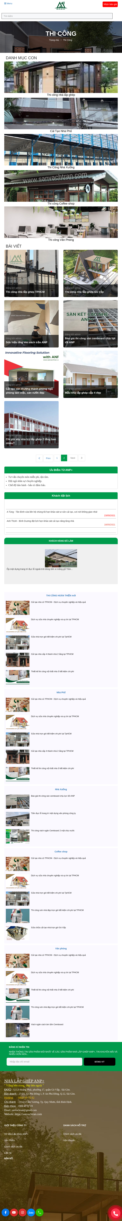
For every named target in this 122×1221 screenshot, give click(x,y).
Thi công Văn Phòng (61, 239)
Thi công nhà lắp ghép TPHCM (25, 291)
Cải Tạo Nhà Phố (61, 131)
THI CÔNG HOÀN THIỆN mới (61, 595)
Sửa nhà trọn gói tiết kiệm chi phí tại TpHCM (51, 637)
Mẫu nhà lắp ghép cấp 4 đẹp (83, 392)
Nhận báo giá (110, 4)
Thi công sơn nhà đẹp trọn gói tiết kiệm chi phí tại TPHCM (57, 910)
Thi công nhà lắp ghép (61, 94)
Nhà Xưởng (61, 789)
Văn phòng (61, 948)
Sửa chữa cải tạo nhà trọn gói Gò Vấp (48, 927)
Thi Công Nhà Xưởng (60, 167)
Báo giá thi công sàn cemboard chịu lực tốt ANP (53, 796)
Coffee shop (61, 851)
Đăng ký (100, 1062)
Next (72, 458)
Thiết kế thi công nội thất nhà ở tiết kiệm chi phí (52, 671)
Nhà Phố (61, 692)
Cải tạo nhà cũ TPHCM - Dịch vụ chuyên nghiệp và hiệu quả (58, 602)
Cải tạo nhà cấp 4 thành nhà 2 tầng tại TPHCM (52, 654)
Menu (8, 3)
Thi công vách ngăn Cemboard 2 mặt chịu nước (53, 830)
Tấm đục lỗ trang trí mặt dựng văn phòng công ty (53, 813)
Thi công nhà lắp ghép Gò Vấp (84, 291)
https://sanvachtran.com (28, 1114)
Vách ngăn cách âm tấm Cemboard (47, 1024)
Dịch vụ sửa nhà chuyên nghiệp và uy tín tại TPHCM (55, 619)
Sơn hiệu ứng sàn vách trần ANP (26, 342)
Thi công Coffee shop (61, 203)
